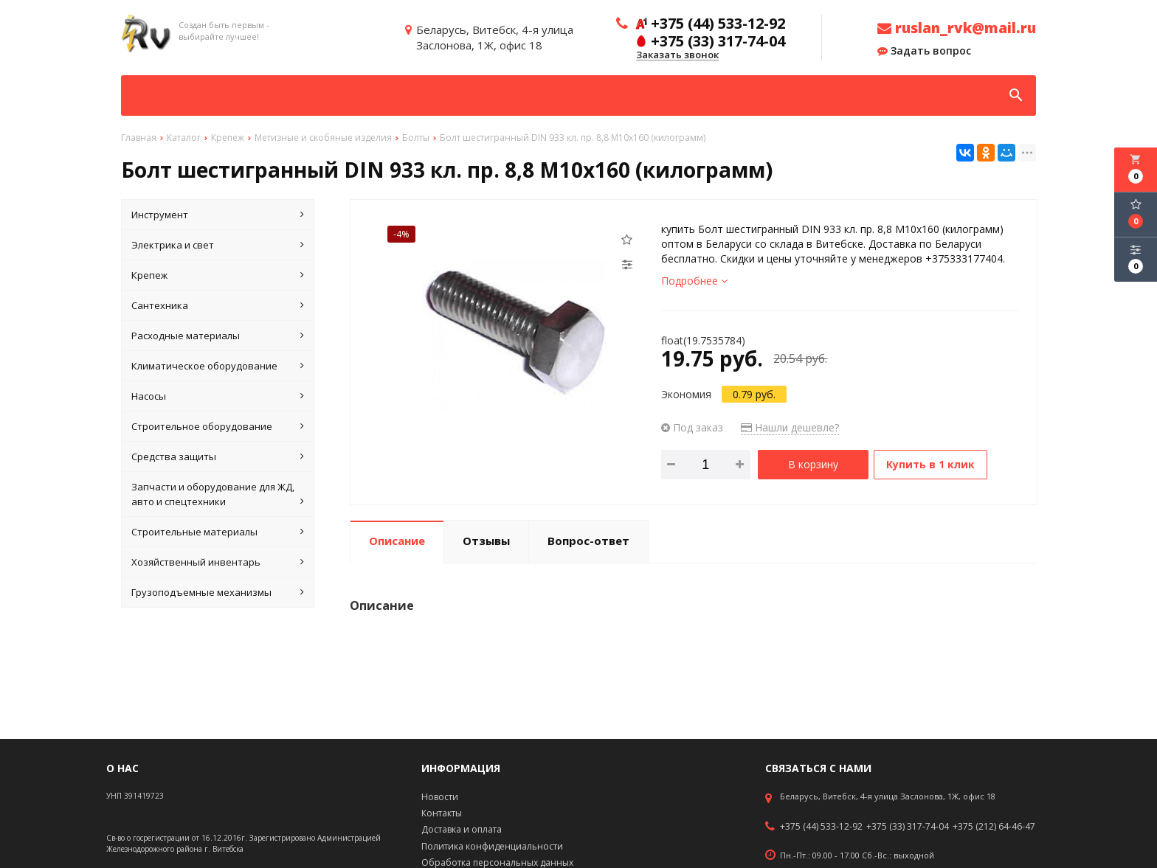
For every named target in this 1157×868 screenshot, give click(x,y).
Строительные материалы (217, 531)
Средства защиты (217, 456)
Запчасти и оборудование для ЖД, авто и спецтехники (217, 494)
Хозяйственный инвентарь (217, 562)
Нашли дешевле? (790, 427)
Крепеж (217, 275)
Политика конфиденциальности (492, 846)
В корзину (813, 464)
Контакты (441, 813)
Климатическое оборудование (217, 365)
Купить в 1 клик (935, 464)
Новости (439, 797)
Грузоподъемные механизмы (217, 592)
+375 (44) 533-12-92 (821, 827)
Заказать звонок (677, 55)
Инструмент (217, 214)
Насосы (217, 396)
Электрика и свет (217, 244)
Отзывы (486, 537)
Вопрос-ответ (588, 537)
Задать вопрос (924, 51)
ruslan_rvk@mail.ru (956, 28)
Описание (397, 537)
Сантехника (217, 305)
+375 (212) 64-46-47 (994, 827)
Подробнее (694, 281)
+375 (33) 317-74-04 (907, 827)
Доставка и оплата (461, 829)
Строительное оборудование (217, 426)
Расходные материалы (217, 335)
